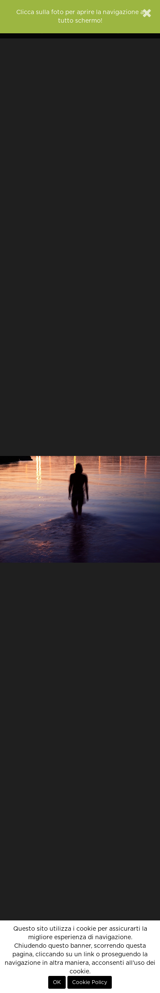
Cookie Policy (89, 982)
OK (57, 982)
